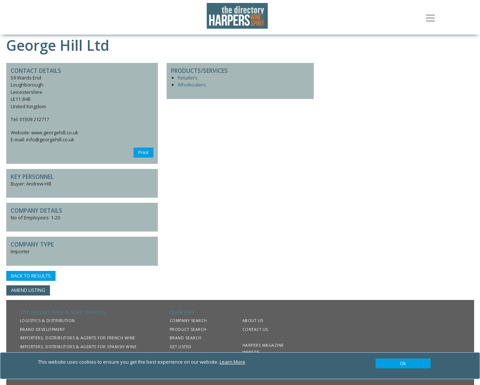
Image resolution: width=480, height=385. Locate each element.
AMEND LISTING (28, 290)
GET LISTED (181, 346)
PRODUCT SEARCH (188, 329)
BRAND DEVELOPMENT (42, 329)
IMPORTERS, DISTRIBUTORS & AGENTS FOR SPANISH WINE (78, 346)
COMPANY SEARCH (188, 320)
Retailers (188, 77)
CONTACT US (255, 329)
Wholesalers (192, 84)
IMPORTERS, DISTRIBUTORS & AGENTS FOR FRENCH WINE (77, 337)
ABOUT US (252, 320)
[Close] (403, 363)
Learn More (232, 361)
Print (143, 152)
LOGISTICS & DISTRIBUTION (47, 320)
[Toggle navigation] (430, 17)
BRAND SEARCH (186, 337)
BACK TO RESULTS (31, 275)
